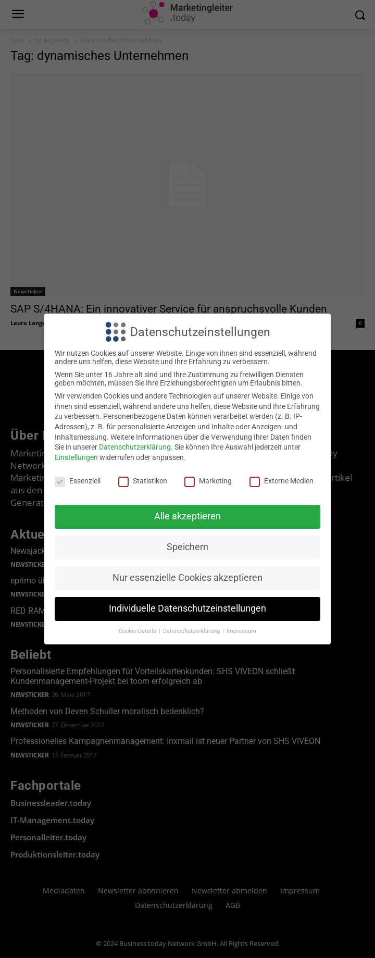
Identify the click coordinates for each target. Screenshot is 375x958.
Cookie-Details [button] (138, 631)
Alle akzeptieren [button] (187, 516)
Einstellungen (76, 457)
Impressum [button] (241, 631)
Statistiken (142, 481)
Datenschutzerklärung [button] (192, 631)
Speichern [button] (187, 547)
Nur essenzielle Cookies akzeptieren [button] (187, 578)
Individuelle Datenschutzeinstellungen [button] (187, 608)
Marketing (208, 481)
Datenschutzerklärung (135, 447)
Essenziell (78, 481)
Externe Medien (281, 481)
